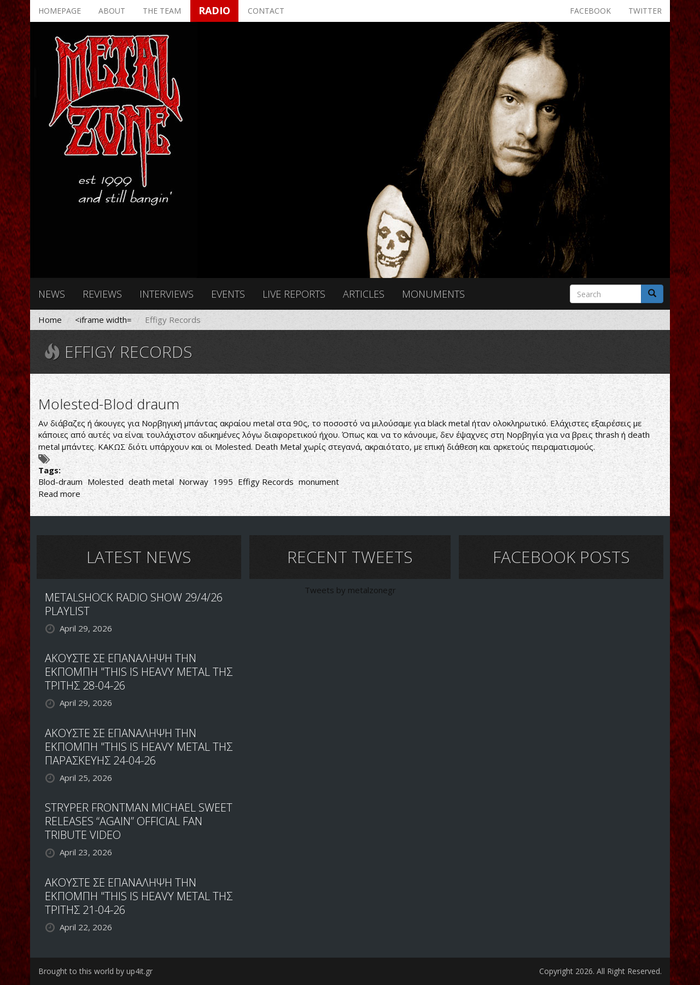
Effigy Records (266, 481)
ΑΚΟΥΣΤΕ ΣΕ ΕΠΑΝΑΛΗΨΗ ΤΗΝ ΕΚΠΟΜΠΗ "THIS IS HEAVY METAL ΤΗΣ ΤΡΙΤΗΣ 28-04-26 (138, 672)
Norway (193, 481)
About (111, 10)
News (51, 293)
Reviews (102, 293)
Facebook (590, 10)
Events (228, 293)
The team (162, 10)
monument (319, 481)
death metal (151, 481)
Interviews (166, 293)
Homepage (59, 10)
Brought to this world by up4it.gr (95, 971)
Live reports (293, 293)
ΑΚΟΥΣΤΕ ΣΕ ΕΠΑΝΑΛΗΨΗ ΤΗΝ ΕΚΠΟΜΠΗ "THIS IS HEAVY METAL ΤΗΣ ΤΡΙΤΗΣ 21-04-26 (138, 896)
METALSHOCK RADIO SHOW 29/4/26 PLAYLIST (134, 604)
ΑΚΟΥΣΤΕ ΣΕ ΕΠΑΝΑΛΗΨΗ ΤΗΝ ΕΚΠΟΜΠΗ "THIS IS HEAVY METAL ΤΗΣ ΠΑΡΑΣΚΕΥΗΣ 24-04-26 (138, 747)
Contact (266, 10)
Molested (106, 481)
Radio (214, 10)
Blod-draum (60, 481)
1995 (223, 481)
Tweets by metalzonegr (350, 589)
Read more (59, 493)
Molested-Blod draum (108, 404)
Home (50, 319)
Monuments (433, 293)
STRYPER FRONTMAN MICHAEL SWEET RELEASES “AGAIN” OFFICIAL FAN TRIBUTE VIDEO (138, 821)
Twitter (645, 10)
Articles (363, 293)
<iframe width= (103, 319)
